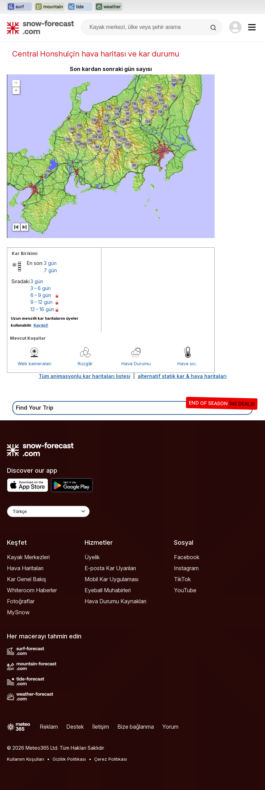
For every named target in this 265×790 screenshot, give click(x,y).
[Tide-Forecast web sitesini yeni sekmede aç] (79, 6)
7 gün (50, 270)
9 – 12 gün (41, 302)
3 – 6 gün (40, 288)
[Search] (214, 27)
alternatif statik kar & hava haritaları (182, 376)
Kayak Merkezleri (28, 557)
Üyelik (92, 557)
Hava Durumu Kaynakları (115, 601)
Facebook (186, 557)
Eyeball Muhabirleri (108, 590)
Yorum (170, 726)
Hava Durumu (136, 363)
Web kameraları (34, 363)
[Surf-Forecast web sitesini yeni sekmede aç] (19, 6)
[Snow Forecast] (40, 27)
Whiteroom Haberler (32, 590)
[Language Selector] (48, 511)
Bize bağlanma (135, 726)
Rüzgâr (85, 363)
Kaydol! (40, 325)
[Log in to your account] (235, 27)
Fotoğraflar (21, 601)
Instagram (186, 568)
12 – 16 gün (42, 309)
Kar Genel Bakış (26, 579)
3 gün (50, 263)
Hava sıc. (187, 363)
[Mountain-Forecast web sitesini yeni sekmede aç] (50, 6)
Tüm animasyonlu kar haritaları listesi (84, 376)
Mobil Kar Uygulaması (111, 579)
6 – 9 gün (40, 295)
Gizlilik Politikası (69, 759)
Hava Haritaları (25, 568)
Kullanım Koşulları (25, 759)
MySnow (18, 612)
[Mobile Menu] (252, 27)
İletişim (100, 726)
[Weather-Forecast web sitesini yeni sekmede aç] (108, 6)
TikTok (182, 579)
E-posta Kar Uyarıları (110, 568)
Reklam (49, 726)
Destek (75, 726)
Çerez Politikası (110, 759)
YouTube (185, 590)
